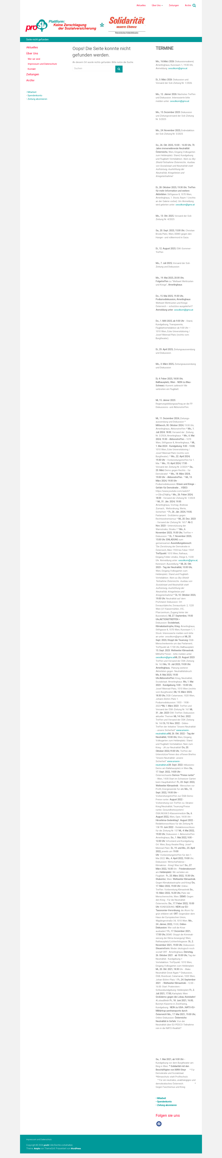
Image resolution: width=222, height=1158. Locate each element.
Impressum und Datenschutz (42, 64)
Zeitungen (174, 5)
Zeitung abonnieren (37, 99)
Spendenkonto (35, 95)
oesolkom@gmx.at (177, 68)
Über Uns (156, 5)
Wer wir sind (34, 59)
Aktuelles (141, 5)
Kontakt (32, 69)
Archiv (188, 5)
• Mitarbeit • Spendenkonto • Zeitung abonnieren (166, 1102)
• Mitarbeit (31, 92)
